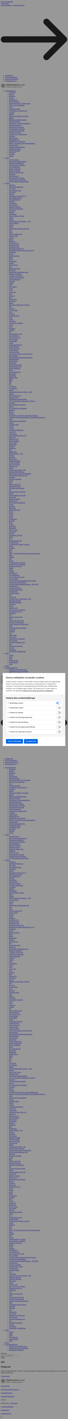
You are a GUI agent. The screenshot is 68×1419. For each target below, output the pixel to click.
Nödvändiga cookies (15, 703)
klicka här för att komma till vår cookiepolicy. (38, 690)
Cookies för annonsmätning (17, 722)
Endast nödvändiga (15, 741)
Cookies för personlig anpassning (19, 717)
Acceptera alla (32, 741)
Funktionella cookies (15, 708)
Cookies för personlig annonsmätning (21, 727)
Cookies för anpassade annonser (19, 732)
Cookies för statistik (15, 712)
